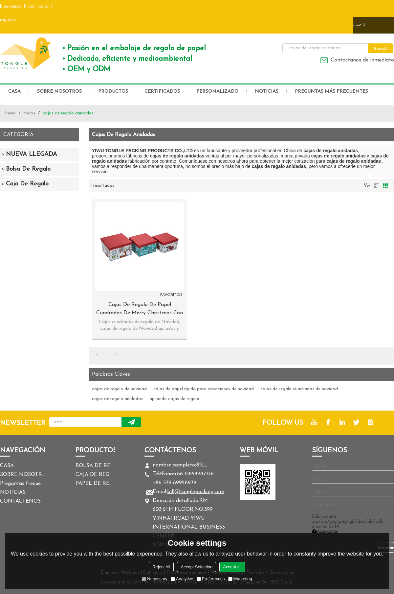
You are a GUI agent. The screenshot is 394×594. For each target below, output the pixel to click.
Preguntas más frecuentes (331, 91)
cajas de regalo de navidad (119, 389)
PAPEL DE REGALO (95, 483)
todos (29, 113)
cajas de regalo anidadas (117, 398)
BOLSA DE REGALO (95, 465)
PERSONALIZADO (217, 91)
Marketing (240, 578)
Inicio (10, 113)
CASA (14, 91)
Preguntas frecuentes (23, 483)
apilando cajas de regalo (174, 398)
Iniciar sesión (37, 6)
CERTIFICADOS (162, 91)
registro (8, 19)
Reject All (161, 566)
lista (376, 185)
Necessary (154, 578)
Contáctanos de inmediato (362, 60)
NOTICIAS (266, 91)
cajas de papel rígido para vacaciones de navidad (203, 389)
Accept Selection (196, 566)
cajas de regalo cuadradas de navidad (299, 389)
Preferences (211, 578)
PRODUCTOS (113, 91)
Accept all (232, 566)
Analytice (182, 578)
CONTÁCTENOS (20, 501)
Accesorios (325, 531)
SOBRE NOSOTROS (59, 91)
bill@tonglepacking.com (195, 491)
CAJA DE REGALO (95, 474)
